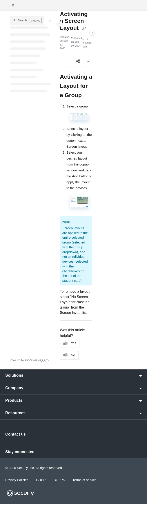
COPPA (59, 480)
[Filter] (50, 20)
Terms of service (84, 480)
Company (14, 388)
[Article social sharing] (78, 61)
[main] (76, 190)
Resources (15, 413)
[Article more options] (88, 61)
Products (13, 400)
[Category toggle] (60, 24)
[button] (27, 20)
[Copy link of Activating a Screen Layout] (83, 28)
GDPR (40, 480)
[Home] (13, 5)
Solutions (14, 375)
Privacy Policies (16, 480)
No (69, 355)
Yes (70, 343)
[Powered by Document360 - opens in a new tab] (29, 360)
